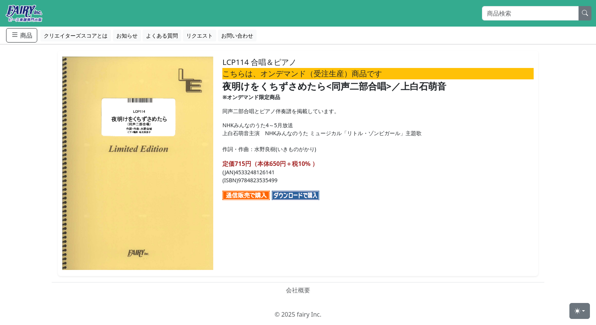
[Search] (530, 13)
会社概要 (298, 290)
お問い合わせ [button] (237, 35)
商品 (21, 35)
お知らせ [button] (127, 35)
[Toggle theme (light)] (579, 311)
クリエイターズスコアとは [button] (76, 35)
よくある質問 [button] (162, 35)
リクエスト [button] (199, 35)
